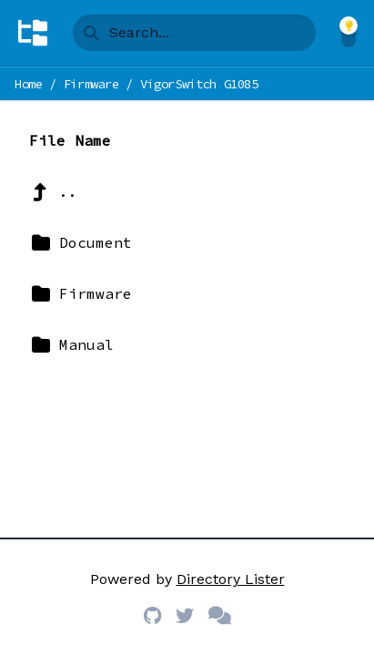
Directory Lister (231, 579)
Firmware (91, 84)
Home (29, 84)
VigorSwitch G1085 (199, 84)
